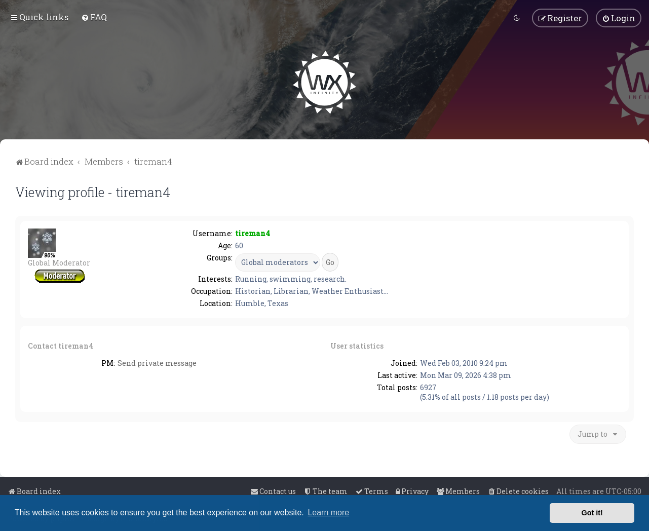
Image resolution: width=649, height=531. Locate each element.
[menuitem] (94, 17)
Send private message (157, 363)
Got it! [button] (592, 513)
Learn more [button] (328, 512)
